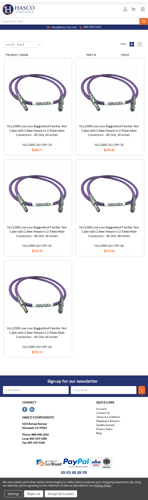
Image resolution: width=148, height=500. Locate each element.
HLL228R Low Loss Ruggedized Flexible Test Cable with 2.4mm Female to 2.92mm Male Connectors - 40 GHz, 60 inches (37, 332)
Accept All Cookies (61, 494)
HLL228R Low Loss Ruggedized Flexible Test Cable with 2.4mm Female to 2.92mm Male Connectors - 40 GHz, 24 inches (37, 130)
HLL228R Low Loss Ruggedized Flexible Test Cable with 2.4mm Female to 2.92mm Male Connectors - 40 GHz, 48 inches (109, 231)
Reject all (33, 494)
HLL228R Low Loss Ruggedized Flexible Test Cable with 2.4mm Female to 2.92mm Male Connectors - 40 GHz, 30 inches (109, 130)
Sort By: (10, 44)
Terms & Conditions (108, 416)
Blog (99, 433)
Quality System (105, 425)
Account (101, 408)
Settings (13, 494)
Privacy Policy (104, 429)
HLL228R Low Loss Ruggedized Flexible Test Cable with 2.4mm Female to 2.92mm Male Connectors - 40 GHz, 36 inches (37, 231)
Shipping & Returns (107, 421)
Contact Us (103, 412)
